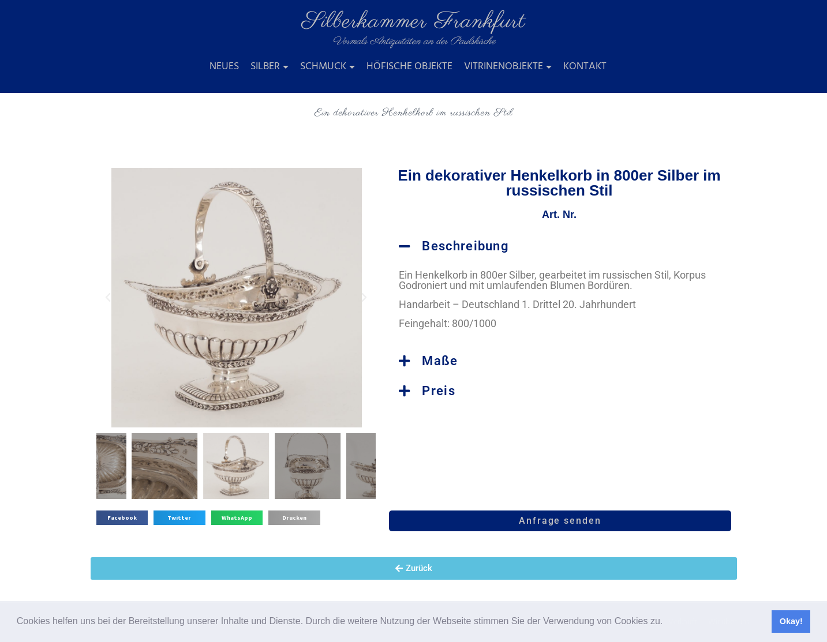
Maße (440, 361)
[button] (667, 622)
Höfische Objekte (409, 66)
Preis (438, 391)
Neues (224, 66)
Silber (265, 66)
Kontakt (585, 66)
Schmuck (323, 66)
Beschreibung (465, 246)
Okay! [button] (791, 621)
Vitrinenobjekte (503, 66)
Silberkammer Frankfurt (414, 21)
